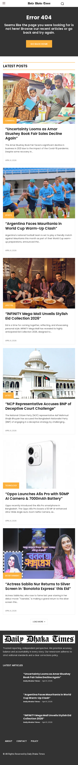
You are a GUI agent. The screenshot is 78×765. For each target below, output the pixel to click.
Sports (8, 215)
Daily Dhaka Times (31, 681)
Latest (8, 395)
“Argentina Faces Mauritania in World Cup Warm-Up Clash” (33, 226)
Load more (39, 621)
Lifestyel (9, 305)
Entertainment (12, 575)
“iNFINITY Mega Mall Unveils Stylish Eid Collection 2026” (36, 316)
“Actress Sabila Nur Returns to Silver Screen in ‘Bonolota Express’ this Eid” (38, 586)
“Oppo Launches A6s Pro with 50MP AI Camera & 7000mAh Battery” (37, 496)
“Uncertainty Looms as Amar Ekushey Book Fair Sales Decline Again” (33, 134)
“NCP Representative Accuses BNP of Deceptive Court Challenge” (38, 406)
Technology (11, 485)
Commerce (9, 120)
